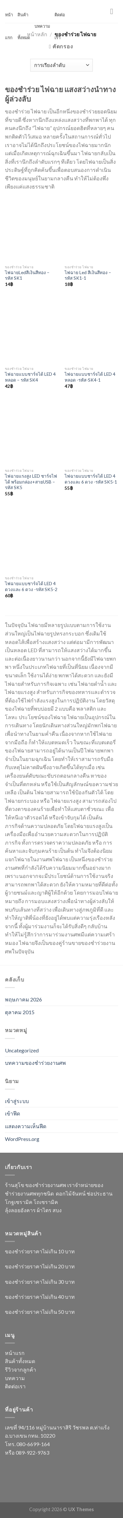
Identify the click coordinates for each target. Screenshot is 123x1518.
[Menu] (114, 11)
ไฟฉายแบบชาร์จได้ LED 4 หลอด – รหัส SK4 (30, 377)
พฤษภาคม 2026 (23, 999)
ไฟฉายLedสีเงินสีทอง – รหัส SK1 (27, 275)
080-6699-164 (33, 1444)
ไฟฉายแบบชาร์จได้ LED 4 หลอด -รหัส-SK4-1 (90, 377)
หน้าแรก (9, 26)
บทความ (42, 26)
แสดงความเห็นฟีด (25, 1126)
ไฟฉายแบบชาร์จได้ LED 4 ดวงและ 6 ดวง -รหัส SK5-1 (91, 479)
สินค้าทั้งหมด (23, 26)
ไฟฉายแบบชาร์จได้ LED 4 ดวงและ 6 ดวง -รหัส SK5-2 (31, 586)
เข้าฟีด (12, 1113)
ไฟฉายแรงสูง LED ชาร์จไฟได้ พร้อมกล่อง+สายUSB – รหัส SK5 (31, 481)
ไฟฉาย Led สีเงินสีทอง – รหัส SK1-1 (88, 275)
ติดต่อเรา (59, 26)
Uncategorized (22, 1050)
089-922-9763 (32, 1452)
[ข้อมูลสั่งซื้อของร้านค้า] (61, 65)
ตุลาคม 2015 (19, 1012)
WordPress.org (22, 1139)
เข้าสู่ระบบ (17, 1101)
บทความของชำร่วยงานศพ (35, 1063)
